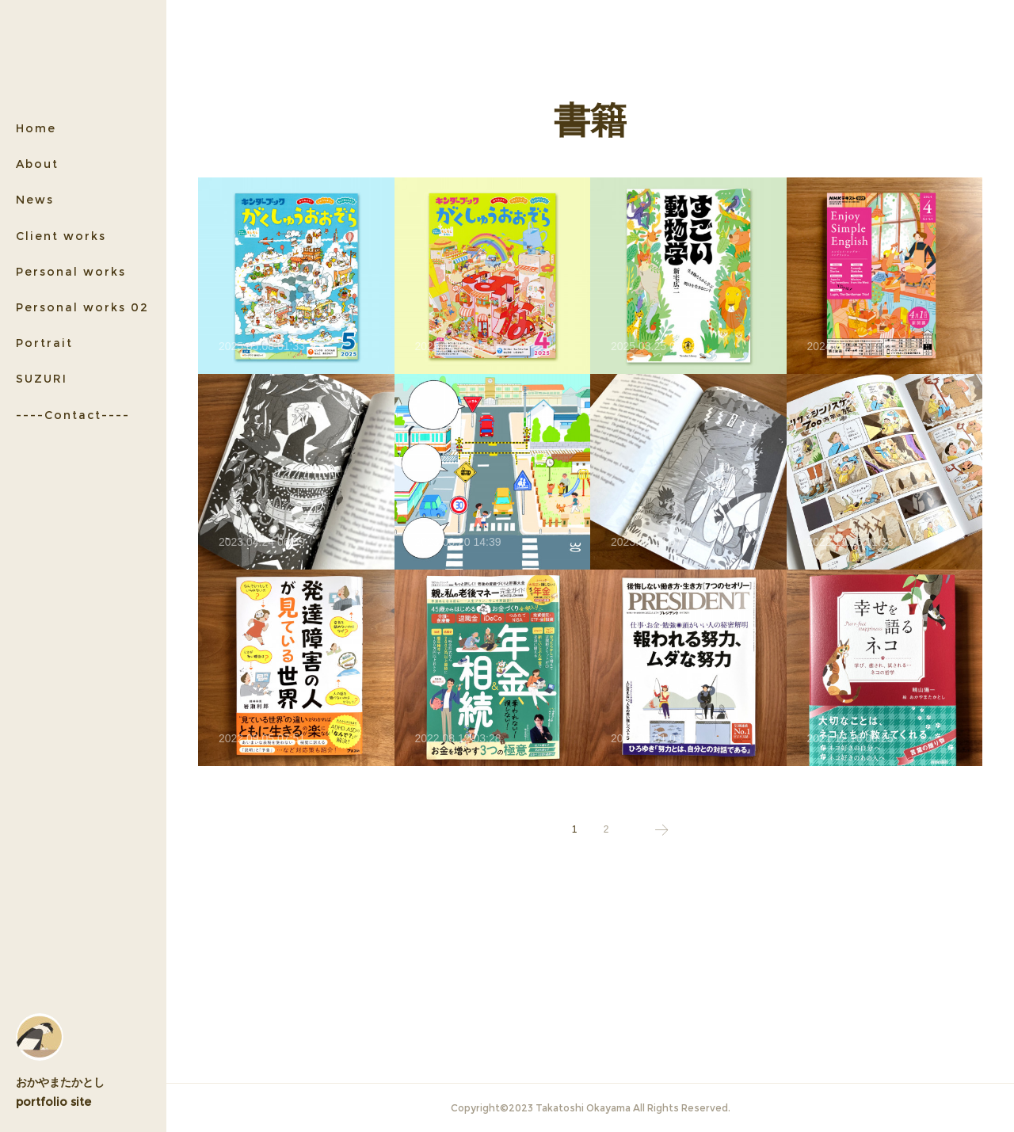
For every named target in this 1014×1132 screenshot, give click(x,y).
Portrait (44, 343)
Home (36, 128)
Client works (61, 236)
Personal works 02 (82, 307)
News (35, 199)
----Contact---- (73, 415)
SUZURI (41, 379)
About (37, 164)
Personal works (71, 272)
